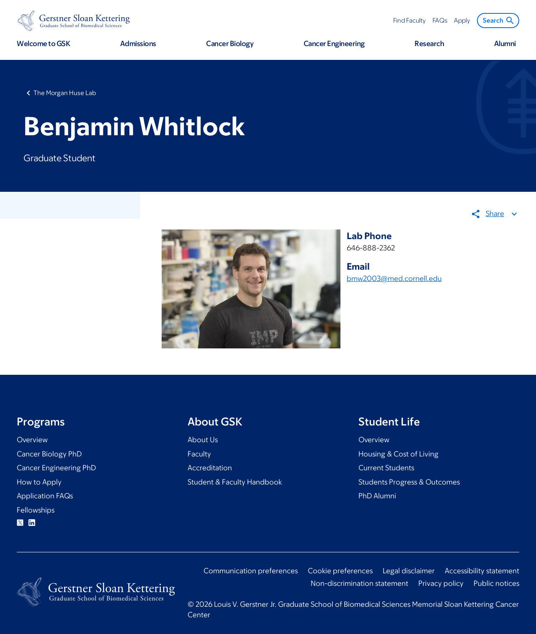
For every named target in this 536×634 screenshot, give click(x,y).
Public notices (496, 583)
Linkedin (31, 522)
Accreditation (210, 468)
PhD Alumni (377, 496)
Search (499, 20)
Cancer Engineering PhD (56, 468)
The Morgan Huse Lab (65, 92)
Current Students (386, 468)
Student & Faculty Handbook (235, 482)
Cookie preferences (340, 571)
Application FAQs (45, 496)
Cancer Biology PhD (49, 454)
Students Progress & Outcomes (409, 482)
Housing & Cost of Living (398, 454)
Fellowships (35, 510)
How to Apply (39, 482)
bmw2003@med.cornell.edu (394, 278)
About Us (203, 440)
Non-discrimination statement (359, 583)
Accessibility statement (482, 571)
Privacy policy (441, 583)
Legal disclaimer (409, 571)
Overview (32, 440)
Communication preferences (251, 571)
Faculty (199, 454)
